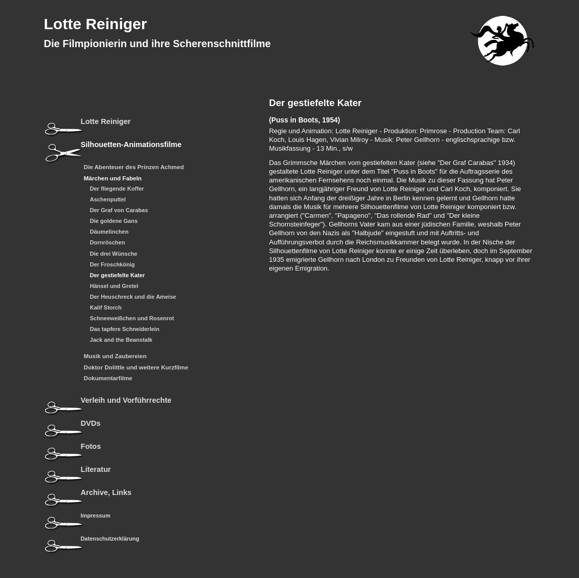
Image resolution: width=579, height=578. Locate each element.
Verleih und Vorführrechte (126, 400)
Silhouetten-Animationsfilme (131, 145)
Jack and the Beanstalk (121, 340)
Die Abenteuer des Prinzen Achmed (134, 167)
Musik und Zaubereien (115, 356)
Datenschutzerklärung (110, 538)
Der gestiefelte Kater (117, 275)
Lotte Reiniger (95, 23)
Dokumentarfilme (108, 378)
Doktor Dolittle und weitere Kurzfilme (136, 367)
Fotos (91, 446)
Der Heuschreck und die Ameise (133, 297)
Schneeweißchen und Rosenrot (132, 318)
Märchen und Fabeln (113, 178)
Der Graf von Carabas (119, 210)
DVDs (91, 423)
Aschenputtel (108, 199)
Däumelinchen (109, 232)
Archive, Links (106, 493)
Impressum (96, 515)
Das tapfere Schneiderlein (125, 329)
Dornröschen (107, 242)
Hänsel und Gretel (114, 286)
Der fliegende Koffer (117, 189)
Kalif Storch (106, 308)
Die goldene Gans (114, 221)
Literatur (96, 469)
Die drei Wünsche (114, 254)
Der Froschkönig (112, 264)
